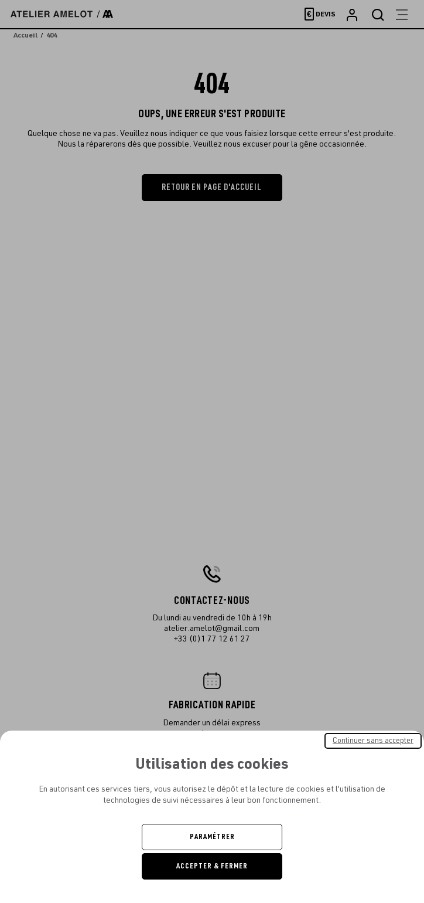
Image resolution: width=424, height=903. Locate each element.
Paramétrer (212, 836)
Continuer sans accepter (373, 740)
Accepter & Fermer (212, 866)
